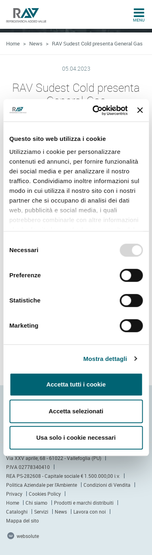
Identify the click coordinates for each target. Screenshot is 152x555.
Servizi (41, 511)
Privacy (14, 493)
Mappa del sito (22, 520)
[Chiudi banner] (140, 110)
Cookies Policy (45, 493)
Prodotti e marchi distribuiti (83, 502)
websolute (23, 536)
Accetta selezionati (76, 411)
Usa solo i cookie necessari (76, 437)
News (36, 43)
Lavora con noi (89, 511)
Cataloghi (17, 511)
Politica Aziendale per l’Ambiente (41, 485)
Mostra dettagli (105, 358)
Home (13, 43)
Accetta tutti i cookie (76, 384)
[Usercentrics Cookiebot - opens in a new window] (95, 110)
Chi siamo (36, 502)
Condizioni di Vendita (107, 485)
